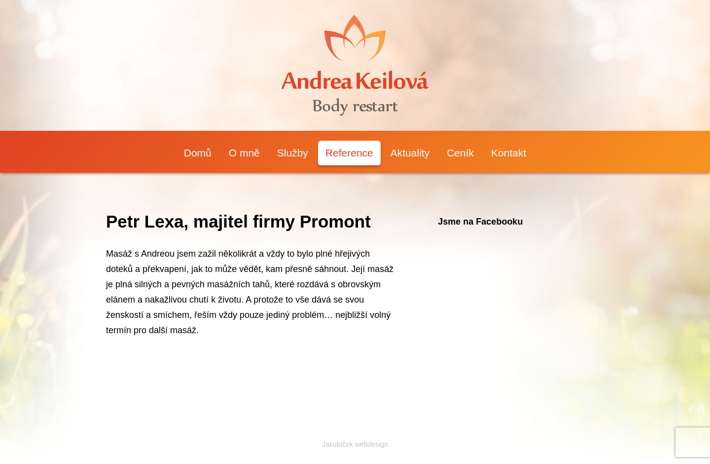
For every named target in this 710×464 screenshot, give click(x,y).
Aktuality (409, 152)
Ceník (460, 152)
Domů (198, 152)
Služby (292, 152)
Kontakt (508, 152)
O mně (244, 152)
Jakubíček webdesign (355, 444)
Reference (349, 152)
